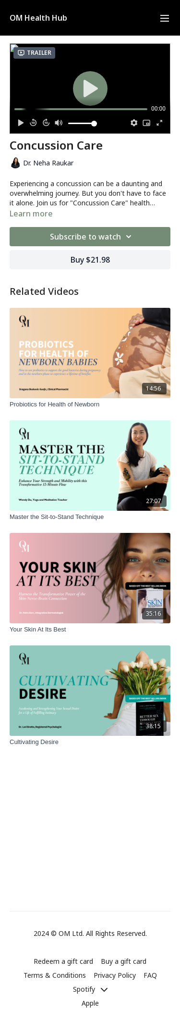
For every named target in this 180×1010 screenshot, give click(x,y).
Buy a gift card (123, 961)
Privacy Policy (115, 975)
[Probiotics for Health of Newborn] (90, 404)
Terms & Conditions (55, 975)
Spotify (90, 989)
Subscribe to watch (92, 236)
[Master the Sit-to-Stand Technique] (90, 517)
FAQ (150, 975)
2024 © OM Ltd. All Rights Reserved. (90, 933)
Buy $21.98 (90, 259)
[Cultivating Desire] (90, 742)
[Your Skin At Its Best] (90, 629)
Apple (90, 1003)
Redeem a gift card (63, 961)
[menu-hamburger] (164, 18)
